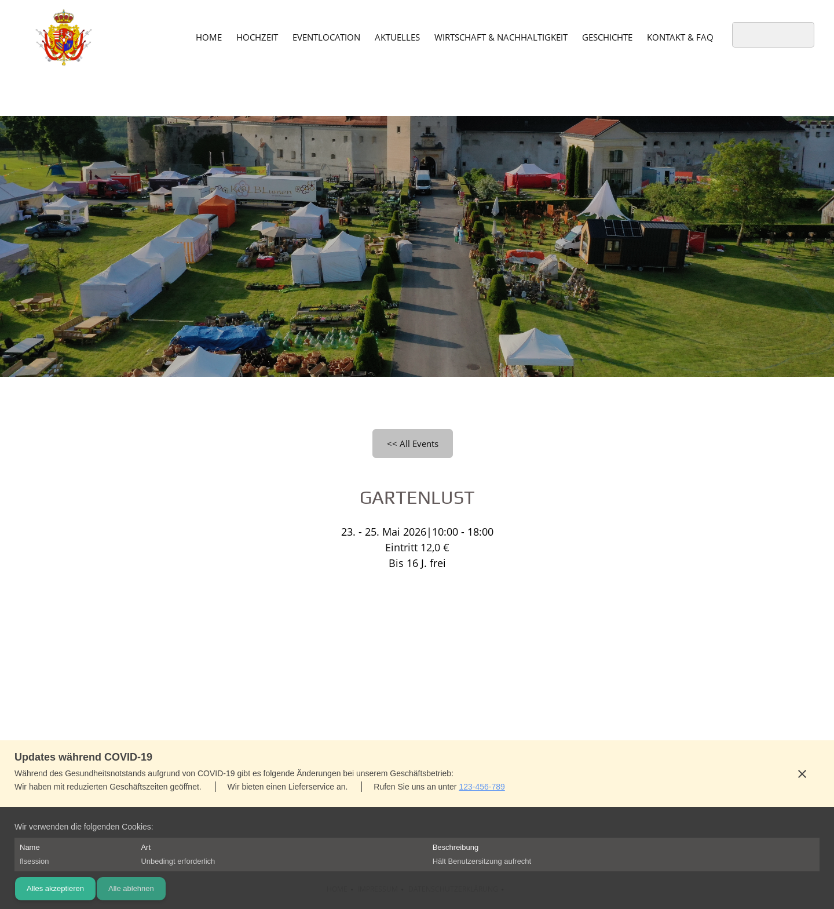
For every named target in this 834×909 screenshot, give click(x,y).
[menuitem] (209, 36)
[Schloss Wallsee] (64, 38)
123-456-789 (481, 786)
